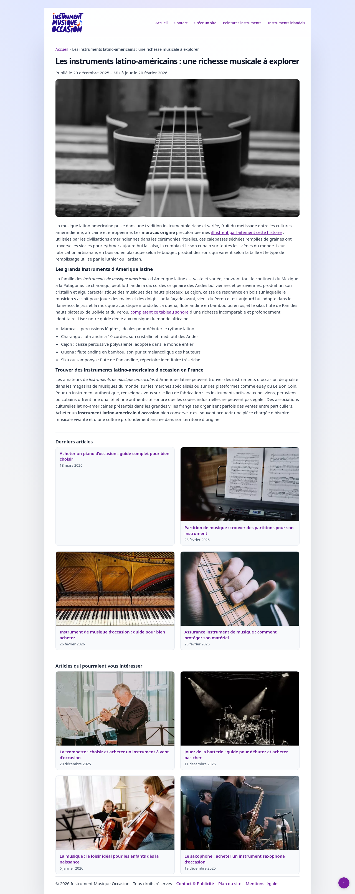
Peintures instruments (242, 22)
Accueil (162, 22)
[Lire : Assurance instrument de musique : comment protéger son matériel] (240, 589)
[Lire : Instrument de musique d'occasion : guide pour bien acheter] (115, 589)
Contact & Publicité (195, 883)
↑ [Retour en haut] (344, 883)
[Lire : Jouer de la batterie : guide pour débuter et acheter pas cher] (240, 708)
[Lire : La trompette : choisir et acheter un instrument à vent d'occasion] (115, 708)
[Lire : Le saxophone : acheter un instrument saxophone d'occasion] (240, 813)
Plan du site (229, 883)
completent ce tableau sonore (159, 312)
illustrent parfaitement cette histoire (246, 232)
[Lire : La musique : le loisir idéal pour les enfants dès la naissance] (115, 813)
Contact (180, 22)
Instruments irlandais (286, 22)
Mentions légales (263, 883)
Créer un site (205, 22)
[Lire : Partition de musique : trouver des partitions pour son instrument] (240, 484)
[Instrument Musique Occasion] (68, 22)
